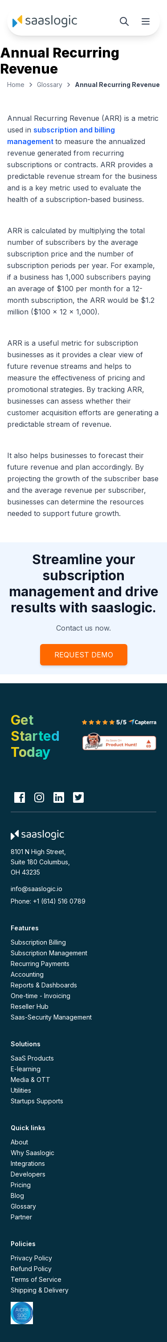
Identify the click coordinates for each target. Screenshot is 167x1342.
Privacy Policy (31, 1258)
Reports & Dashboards (44, 985)
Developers (28, 1174)
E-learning (26, 1069)
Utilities (21, 1090)
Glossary (49, 84)
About (19, 1142)
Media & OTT (30, 1079)
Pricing (21, 1185)
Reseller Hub (30, 1006)
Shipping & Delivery (40, 1290)
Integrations (28, 1163)
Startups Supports (37, 1101)
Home (15, 84)
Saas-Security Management (51, 1017)
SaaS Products (32, 1058)
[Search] (124, 21)
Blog (17, 1195)
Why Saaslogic (32, 1152)
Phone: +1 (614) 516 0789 (48, 901)
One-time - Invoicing (40, 995)
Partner (21, 1217)
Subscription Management (49, 953)
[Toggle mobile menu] (146, 21)
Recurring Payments (40, 963)
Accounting (27, 974)
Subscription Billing (38, 942)
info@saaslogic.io (36, 888)
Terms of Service (36, 1279)
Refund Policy (31, 1268)
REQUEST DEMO (83, 654)
